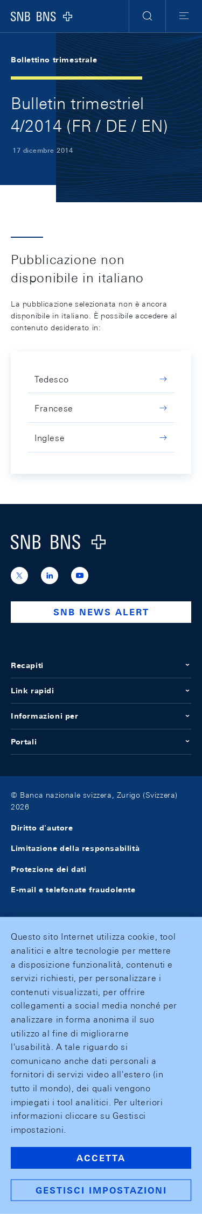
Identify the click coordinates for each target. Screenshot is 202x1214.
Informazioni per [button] (101, 716)
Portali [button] (101, 742)
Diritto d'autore (42, 828)
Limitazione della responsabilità (75, 848)
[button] (147, 16)
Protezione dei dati (48, 869)
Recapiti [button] (101, 665)
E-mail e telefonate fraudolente (73, 889)
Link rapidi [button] (101, 691)
